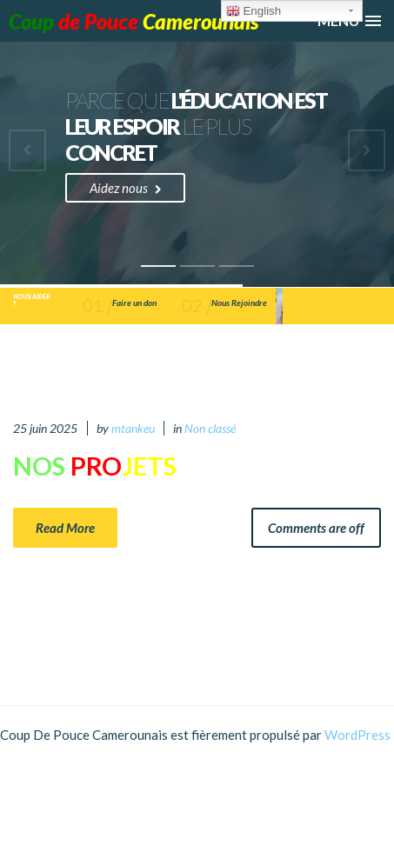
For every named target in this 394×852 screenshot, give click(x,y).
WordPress (357, 734)
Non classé (210, 428)
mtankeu (133, 428)
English (253, 11)
